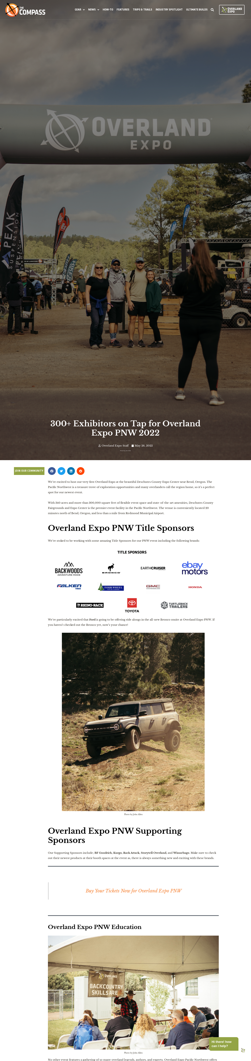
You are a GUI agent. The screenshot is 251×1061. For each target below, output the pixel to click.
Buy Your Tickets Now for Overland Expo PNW (134, 891)
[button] (79, 10)
